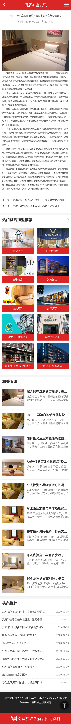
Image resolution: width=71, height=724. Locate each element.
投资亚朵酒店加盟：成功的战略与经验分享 (36, 205)
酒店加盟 (8, 89)
